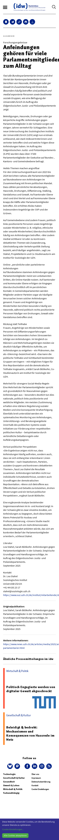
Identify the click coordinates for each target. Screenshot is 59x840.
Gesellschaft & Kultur (14, 777)
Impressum (36, 778)
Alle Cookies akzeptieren (15, 835)
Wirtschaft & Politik (12, 789)
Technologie (9, 774)
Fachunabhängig (11, 792)
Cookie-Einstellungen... (13, 829)
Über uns (35, 774)
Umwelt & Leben (11, 785)
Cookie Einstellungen (40, 789)
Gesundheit (9, 781)
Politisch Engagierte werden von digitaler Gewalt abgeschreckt (30, 689)
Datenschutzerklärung (40, 781)
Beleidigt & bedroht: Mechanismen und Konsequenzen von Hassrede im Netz (30, 733)
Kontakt (34, 785)
